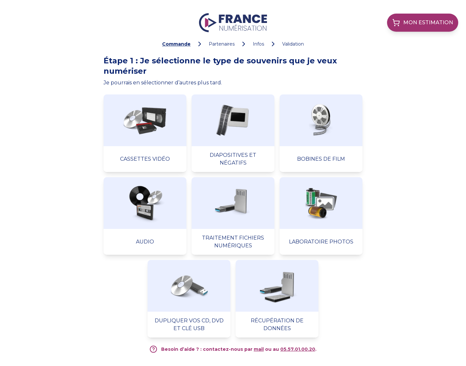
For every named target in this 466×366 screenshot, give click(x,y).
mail (259, 349)
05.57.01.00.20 (297, 349)
